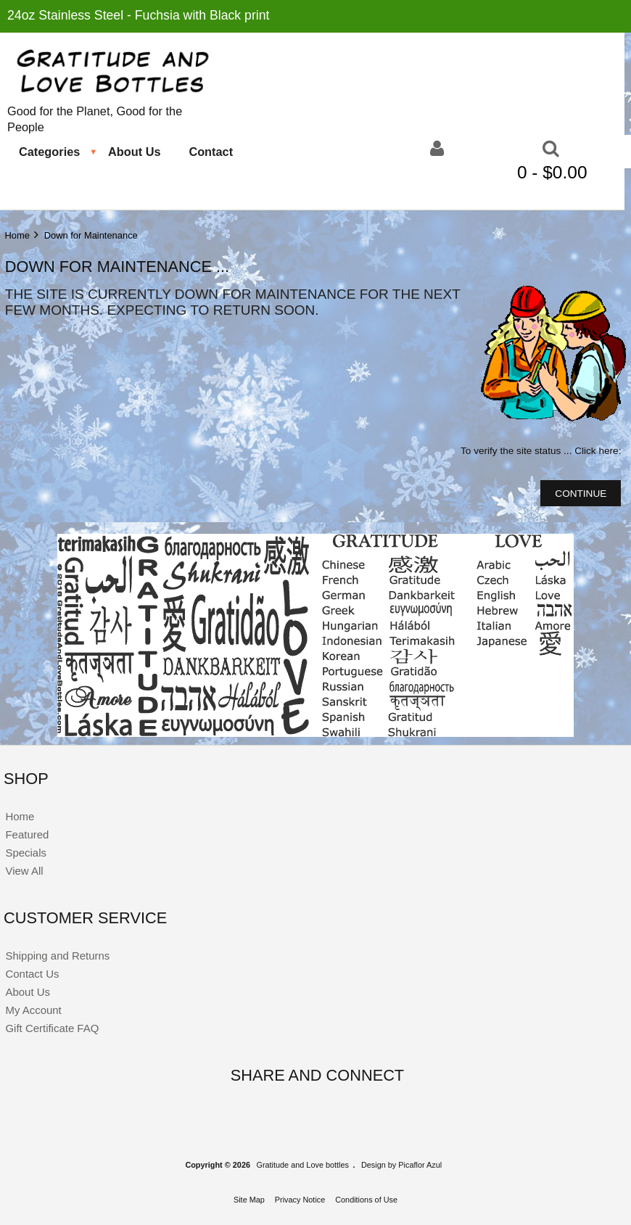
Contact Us (32, 974)
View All (24, 871)
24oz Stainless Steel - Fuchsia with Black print (138, 15)
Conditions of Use (366, 1199)
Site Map (249, 1199)
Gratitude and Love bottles (302, 1164)
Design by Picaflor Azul (401, 1164)
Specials (25, 852)
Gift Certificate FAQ (52, 1028)
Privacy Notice (300, 1199)
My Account (33, 1010)
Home (16, 235)
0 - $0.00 (554, 172)
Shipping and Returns (57, 955)
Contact (211, 151)
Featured (27, 834)
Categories (49, 151)
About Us (134, 151)
